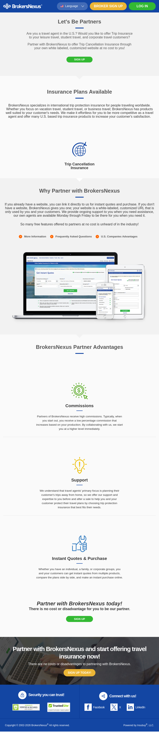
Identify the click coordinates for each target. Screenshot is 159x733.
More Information (35, 237)
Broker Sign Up (108, 6)
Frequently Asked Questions (73, 237)
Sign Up (79, 60)
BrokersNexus (22, 6)
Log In (142, 6)
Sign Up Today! (79, 674)
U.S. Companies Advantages (119, 237)
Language (71, 6)
